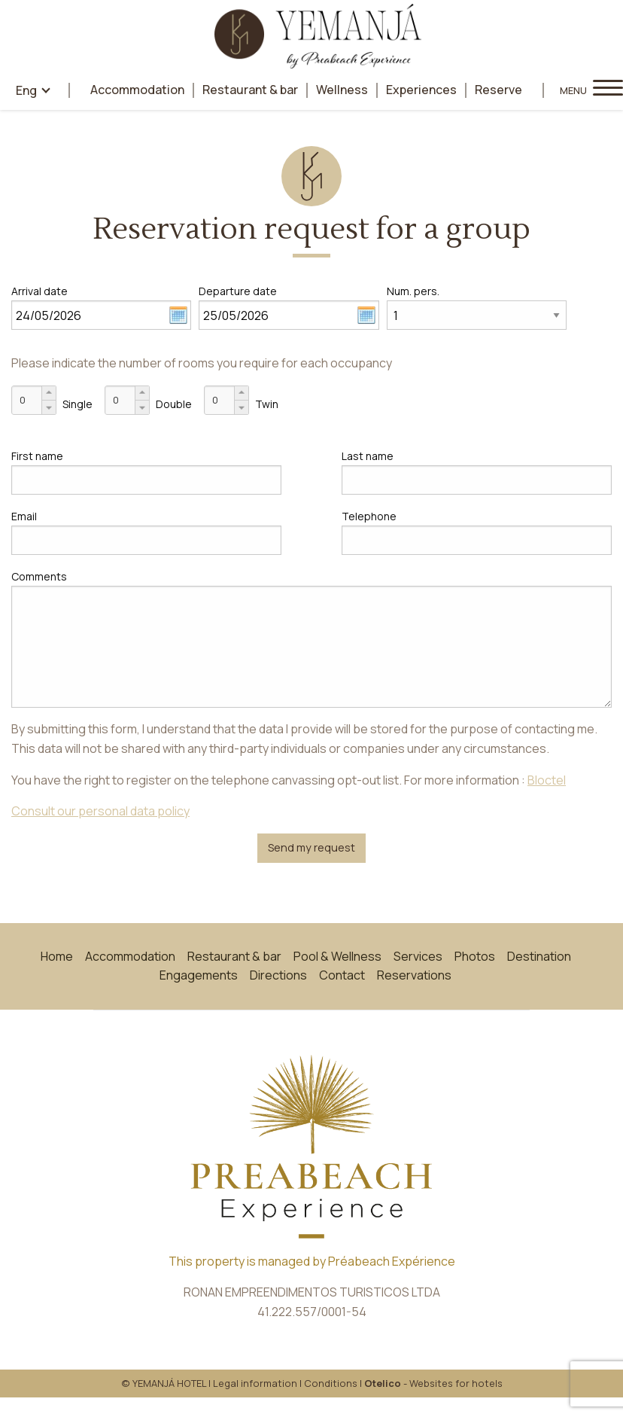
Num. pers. (413, 291)
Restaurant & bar (250, 89)
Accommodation (137, 89)
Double (174, 404)
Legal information (255, 1383)
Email (24, 516)
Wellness (342, 89)
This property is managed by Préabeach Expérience (312, 1261)
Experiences (421, 89)
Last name (368, 456)
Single (77, 404)
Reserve (498, 89)
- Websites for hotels (433, 1383)
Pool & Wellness (337, 956)
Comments (39, 576)
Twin (266, 404)
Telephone (369, 516)
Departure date (238, 291)
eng (26, 90)
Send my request (311, 847)
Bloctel (546, 780)
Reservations (414, 975)
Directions (278, 975)
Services (418, 956)
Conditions (330, 1383)
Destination (539, 956)
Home (57, 956)
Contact (342, 975)
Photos (474, 956)
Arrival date (39, 291)
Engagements (199, 975)
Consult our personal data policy (100, 811)
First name (37, 456)
